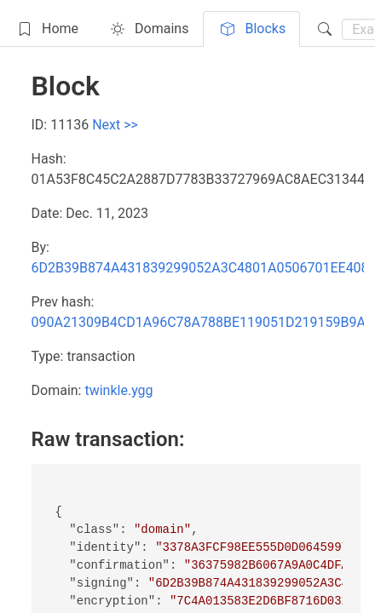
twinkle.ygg (118, 390)
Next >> (115, 125)
